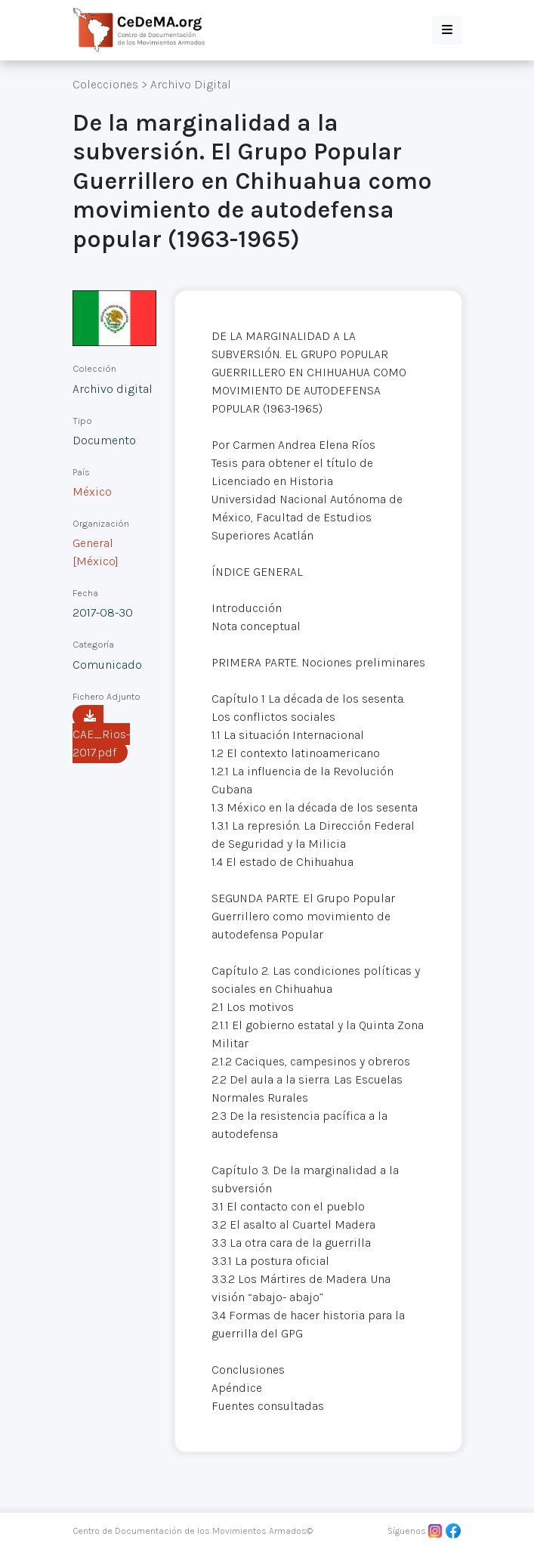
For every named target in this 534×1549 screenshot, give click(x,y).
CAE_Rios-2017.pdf (101, 734)
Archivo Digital (190, 84)
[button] (447, 30)
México (92, 491)
